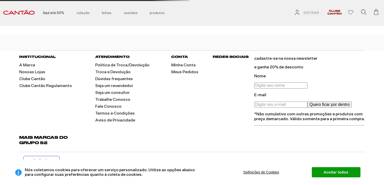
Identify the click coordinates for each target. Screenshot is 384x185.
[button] (363, 13)
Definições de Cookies (261, 172)
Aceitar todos (336, 172)
